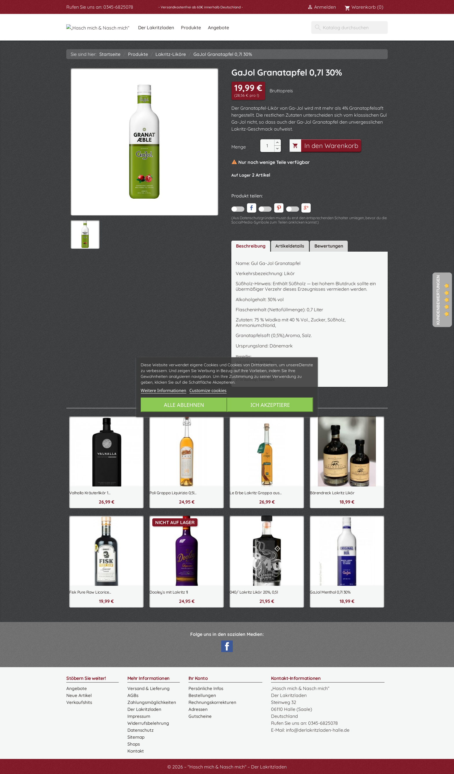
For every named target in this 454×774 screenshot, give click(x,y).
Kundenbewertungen (438, 300)
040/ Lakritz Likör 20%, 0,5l (254, 591)
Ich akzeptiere (271, 404)
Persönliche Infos (206, 687)
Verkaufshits (79, 701)
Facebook (227, 645)
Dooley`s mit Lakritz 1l (168, 591)
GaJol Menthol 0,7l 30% (330, 591)
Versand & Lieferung (149, 687)
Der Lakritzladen (189, 27)
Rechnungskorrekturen (212, 701)
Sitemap (136, 736)
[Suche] (349, 27)
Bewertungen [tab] (330, 245)
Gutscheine (200, 715)
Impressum (139, 715)
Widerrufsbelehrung (148, 722)
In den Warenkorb (326, 145)
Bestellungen (202, 694)
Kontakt (135, 750)
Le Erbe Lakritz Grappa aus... (256, 492)
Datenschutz (140, 729)
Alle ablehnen (183, 404)
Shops (134, 743)
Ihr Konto (198, 677)
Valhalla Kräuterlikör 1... (89, 492)
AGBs (133, 694)
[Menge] (267, 145)
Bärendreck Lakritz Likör (332, 492)
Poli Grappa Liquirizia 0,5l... (172, 492)
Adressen (198, 708)
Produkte (224, 27)
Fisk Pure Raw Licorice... (90, 591)
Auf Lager (241, 175)
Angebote (251, 27)
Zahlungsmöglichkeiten (152, 701)
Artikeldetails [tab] (290, 245)
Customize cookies (207, 390)
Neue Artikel (79, 694)
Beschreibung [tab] (251, 245)
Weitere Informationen (163, 390)
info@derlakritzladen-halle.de (317, 729)
